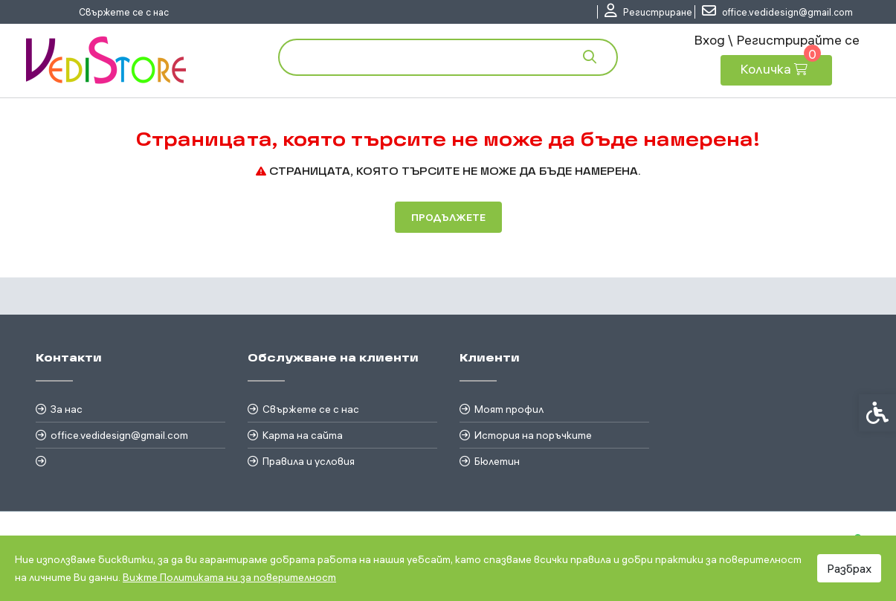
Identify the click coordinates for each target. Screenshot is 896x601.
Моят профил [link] (509, 409)
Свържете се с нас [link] (124, 12)
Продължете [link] (448, 217)
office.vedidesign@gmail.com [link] (119, 435)
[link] (648, 12)
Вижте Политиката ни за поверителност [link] (229, 577)
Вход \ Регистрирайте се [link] (777, 39)
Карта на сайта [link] (302, 435)
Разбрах (849, 568)
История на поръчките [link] (533, 435)
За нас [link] (67, 409)
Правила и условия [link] (308, 461)
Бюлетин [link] (497, 461)
